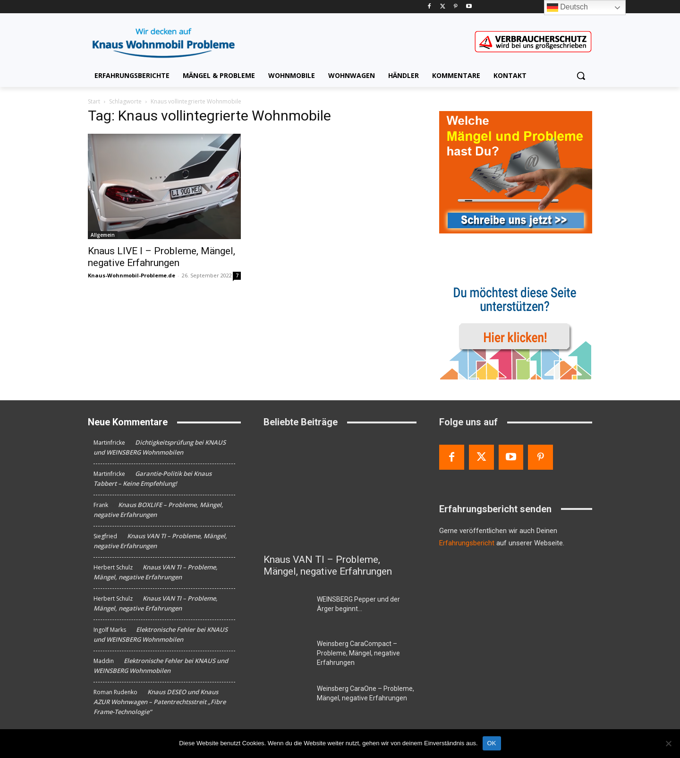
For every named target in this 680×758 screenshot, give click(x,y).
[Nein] (668, 743)
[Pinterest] (455, 6)
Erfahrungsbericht (466, 543)
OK (491, 743)
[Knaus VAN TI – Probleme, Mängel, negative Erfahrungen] (340, 493)
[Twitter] (442, 6)
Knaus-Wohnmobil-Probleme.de (131, 275)
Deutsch (567, 7)
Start (94, 101)
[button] (581, 75)
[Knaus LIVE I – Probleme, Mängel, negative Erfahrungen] (164, 186)
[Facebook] (429, 6)
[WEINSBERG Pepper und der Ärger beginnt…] (286, 610)
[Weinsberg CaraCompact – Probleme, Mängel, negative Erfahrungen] (286, 655)
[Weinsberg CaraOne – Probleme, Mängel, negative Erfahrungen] (286, 700)
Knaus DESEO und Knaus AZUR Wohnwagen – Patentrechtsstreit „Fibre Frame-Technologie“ (160, 702)
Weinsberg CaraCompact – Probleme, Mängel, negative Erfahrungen (358, 653)
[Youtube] (468, 6)
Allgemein (103, 235)
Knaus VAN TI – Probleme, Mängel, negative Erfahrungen (328, 565)
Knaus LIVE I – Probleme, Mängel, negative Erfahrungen (161, 256)
